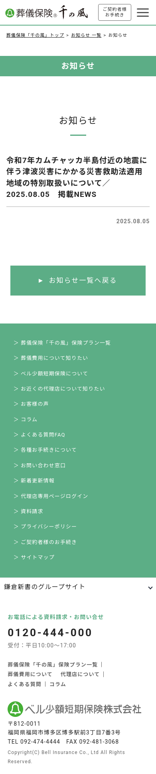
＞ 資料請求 (28, 511)
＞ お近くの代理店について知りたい (59, 389)
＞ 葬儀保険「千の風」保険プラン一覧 (62, 343)
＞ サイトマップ (34, 557)
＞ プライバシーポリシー (45, 527)
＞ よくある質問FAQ (39, 435)
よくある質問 (24, 684)
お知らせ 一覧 (86, 35)
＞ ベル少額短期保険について (51, 374)
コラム (57, 684)
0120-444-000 (50, 633)
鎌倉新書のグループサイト (44, 587)
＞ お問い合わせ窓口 (40, 465)
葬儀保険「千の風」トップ (35, 35)
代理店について (80, 674)
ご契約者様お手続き (115, 12)
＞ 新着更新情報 (34, 481)
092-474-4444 (40, 741)
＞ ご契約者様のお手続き (45, 542)
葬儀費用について (30, 674)
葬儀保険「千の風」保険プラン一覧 (53, 665)
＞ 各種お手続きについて (45, 450)
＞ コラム (26, 420)
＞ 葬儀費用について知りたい (51, 358)
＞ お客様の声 (31, 404)
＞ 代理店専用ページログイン (51, 496)
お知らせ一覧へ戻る (83, 280)
